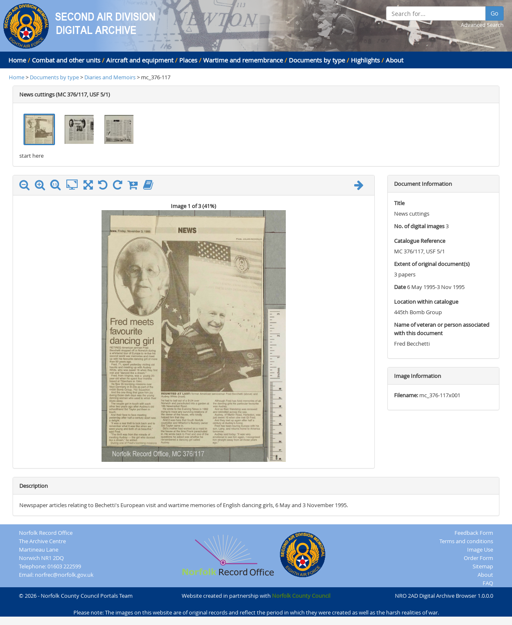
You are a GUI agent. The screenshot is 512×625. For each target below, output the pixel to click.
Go (494, 13)
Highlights (365, 60)
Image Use (480, 549)
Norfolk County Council (301, 595)
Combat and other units (66, 60)
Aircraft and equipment (139, 60)
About (394, 60)
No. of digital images (419, 226)
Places (188, 60)
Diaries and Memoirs (110, 77)
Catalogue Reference (419, 241)
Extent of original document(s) (432, 264)
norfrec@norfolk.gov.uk (64, 574)
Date (400, 287)
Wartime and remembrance (243, 60)
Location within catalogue (426, 301)
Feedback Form (474, 532)
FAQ (488, 583)
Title (399, 203)
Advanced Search (482, 25)
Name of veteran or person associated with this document (441, 329)
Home (17, 60)
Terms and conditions (466, 541)
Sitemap (483, 566)
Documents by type (317, 60)
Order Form (478, 558)
